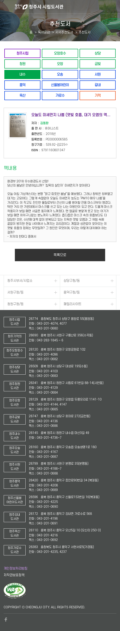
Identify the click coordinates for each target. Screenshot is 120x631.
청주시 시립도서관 (67, 7)
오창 (60, 64)
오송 (60, 74)
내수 (22, 74)
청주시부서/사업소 (19, 281)
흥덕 (22, 85)
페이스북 (6, 619)
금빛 (98, 64)
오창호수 (60, 53)
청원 (22, 64)
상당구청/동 (72, 281)
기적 (98, 95)
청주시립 (22, 53)
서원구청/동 (15, 292)
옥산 (22, 95)
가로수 (60, 95)
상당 (98, 53)
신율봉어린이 (60, 85)
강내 (98, 85)
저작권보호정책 (14, 575)
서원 (98, 74)
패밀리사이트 (72, 304)
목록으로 (59, 255)
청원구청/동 (15, 304)
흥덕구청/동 (72, 292)
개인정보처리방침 (15, 569)
